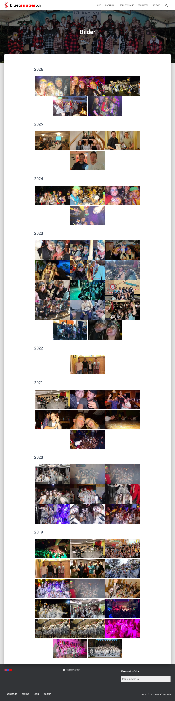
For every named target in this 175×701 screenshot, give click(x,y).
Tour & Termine (127, 5)
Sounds (25, 694)
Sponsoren (143, 5)
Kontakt (156, 5)
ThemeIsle (166, 694)
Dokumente (12, 694)
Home (98, 5)
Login (36, 694)
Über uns (110, 5)
